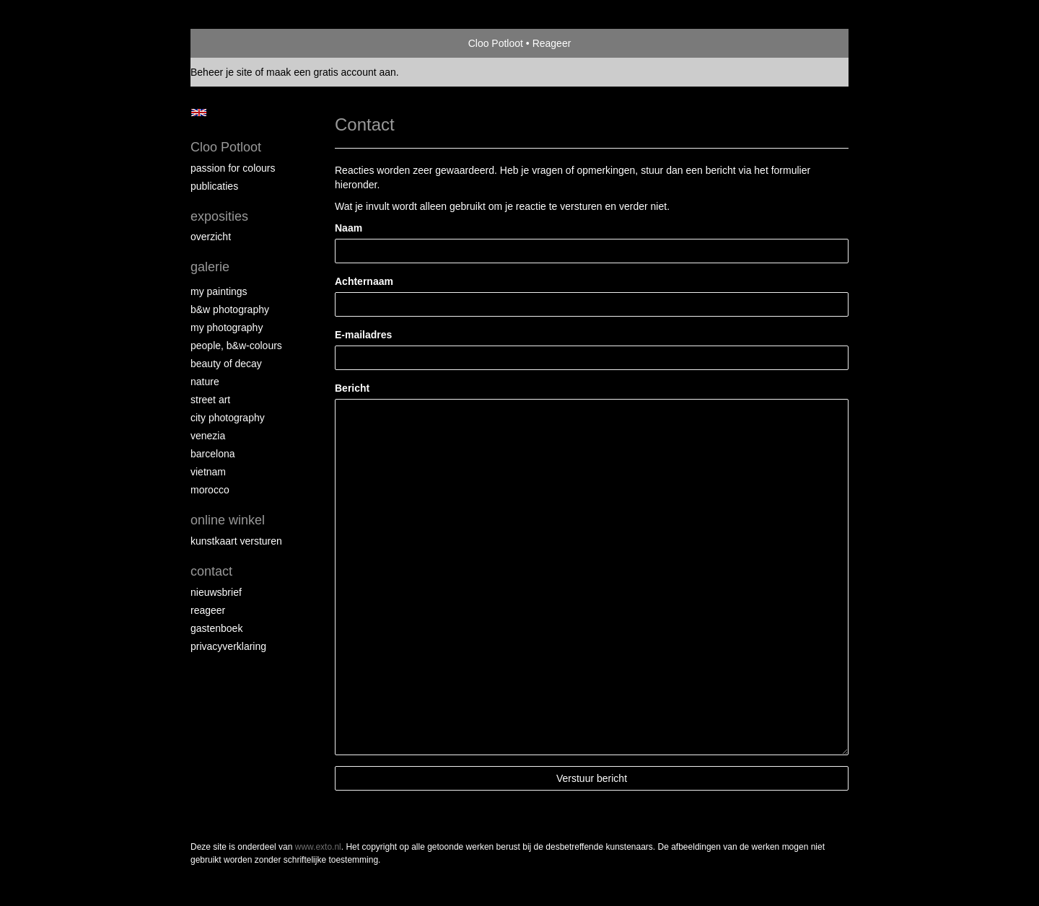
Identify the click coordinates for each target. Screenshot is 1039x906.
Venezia (207, 435)
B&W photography (229, 309)
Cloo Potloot (495, 43)
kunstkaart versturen (236, 541)
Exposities (219, 216)
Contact (211, 571)
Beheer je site (221, 72)
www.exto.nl (318, 847)
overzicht (210, 236)
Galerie (209, 267)
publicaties (214, 186)
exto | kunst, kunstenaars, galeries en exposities (231, 43)
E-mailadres (363, 334)
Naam (348, 228)
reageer (207, 610)
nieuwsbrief (216, 592)
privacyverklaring (228, 646)
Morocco (209, 490)
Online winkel (227, 520)
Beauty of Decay (226, 363)
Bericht (352, 388)
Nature (204, 381)
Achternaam (364, 281)
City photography (227, 417)
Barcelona (212, 453)
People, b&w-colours (236, 345)
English (198, 112)
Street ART (210, 399)
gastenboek (216, 628)
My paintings (218, 291)
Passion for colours (233, 168)
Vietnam (208, 472)
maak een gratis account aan (331, 72)
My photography (226, 327)
